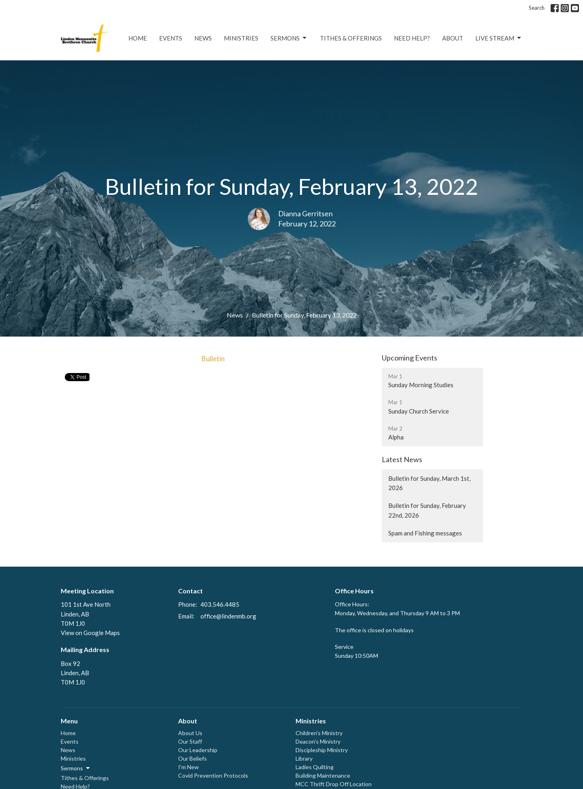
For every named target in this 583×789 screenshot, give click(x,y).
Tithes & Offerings (351, 38)
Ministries (241, 38)
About (452, 38)
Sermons (289, 38)
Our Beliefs (192, 758)
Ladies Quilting (315, 766)
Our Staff (190, 741)
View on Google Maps (90, 632)
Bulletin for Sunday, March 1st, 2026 (429, 483)
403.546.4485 (219, 604)
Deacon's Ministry (318, 741)
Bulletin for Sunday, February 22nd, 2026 (427, 510)
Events (170, 38)
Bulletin (213, 358)
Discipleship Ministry (322, 749)
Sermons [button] (76, 768)
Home (137, 38)
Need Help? (412, 38)
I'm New (188, 766)
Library (304, 758)
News (203, 38)
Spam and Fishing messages (425, 533)
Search (537, 7)
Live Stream (498, 38)
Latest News (402, 459)
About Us (190, 732)
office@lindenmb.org (228, 616)
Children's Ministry (319, 732)
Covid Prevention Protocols (213, 775)
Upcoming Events (409, 357)
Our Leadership (197, 749)
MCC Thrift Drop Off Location (334, 783)
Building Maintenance (323, 775)
